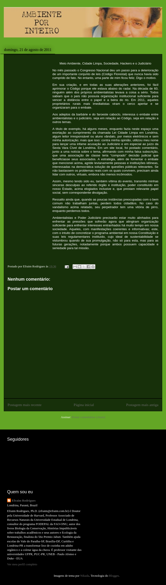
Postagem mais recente (25, 405)
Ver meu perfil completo (22, 564)
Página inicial (84, 405)
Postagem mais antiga (142, 405)
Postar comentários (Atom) (88, 417)
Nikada (84, 575)
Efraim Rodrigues (24, 500)
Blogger (114, 575)
